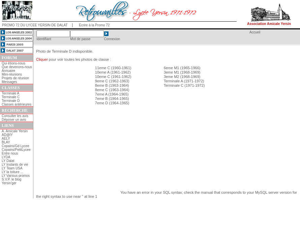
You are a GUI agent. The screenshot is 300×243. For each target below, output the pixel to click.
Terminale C (11, 97)
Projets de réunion (15, 78)
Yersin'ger (9, 183)
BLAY (6, 142)
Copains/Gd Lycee (15, 146)
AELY (6, 138)
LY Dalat (8, 161)
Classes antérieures (16, 104)
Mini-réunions (12, 74)
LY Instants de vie (15, 164)
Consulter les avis (15, 116)
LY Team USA (12, 168)
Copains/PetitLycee (16, 150)
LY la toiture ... (12, 172)
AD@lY (7, 135)
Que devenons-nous (17, 67)
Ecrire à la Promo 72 (94, 25)
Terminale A (10, 93)
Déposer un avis (14, 120)
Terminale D (11, 101)
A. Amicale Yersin (15, 131)
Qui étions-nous (13, 63)
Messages (9, 82)
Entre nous (10, 153)
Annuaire (8, 71)
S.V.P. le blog (11, 179)
